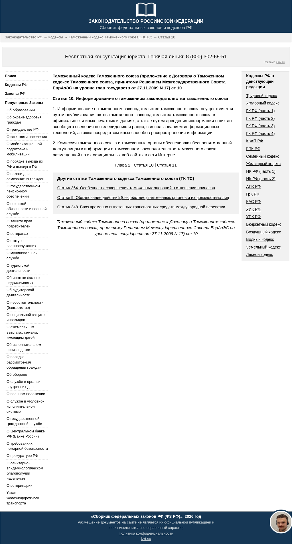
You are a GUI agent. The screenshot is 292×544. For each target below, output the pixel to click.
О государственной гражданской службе (24, 421)
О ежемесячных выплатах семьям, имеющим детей (22, 332)
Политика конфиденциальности (146, 533)
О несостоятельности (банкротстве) (25, 305)
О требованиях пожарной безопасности (27, 446)
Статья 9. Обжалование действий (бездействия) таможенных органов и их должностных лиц (143, 197)
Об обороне (17, 374)
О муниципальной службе (22, 255)
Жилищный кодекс (263, 163)
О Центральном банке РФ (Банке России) (26, 433)
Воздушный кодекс (263, 232)
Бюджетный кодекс (263, 224)
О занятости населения (27, 137)
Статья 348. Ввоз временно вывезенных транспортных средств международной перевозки (141, 207)
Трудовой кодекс (261, 95)
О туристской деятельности (18, 268)
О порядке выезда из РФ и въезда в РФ (25, 164)
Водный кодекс (260, 239)
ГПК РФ (253, 148)
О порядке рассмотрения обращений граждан (24, 362)
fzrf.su (146, 539)
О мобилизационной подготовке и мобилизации (24, 149)
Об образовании (21, 110)
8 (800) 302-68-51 (206, 56)
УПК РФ (253, 216)
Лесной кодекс (259, 254)
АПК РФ (253, 186)
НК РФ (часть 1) (260, 171)
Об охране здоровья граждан (24, 119)
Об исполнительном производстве (24, 347)
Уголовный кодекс (262, 103)
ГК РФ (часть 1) (260, 110)
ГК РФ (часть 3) (260, 126)
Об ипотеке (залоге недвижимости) (23, 280)
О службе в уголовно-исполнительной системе (25, 406)
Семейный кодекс (262, 156)
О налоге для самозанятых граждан (25, 176)
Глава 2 (122, 165)
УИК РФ (253, 209)
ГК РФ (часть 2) (260, 118)
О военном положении (26, 394)
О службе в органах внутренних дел (23, 384)
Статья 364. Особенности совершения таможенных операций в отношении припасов (136, 188)
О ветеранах (17, 233)
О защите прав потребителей (19, 223)
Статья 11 (167, 165)
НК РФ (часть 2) (260, 178)
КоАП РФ (254, 141)
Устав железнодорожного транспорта (23, 497)
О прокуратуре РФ (22, 455)
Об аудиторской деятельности (20, 292)
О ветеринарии (20, 485)
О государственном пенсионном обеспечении (23, 191)
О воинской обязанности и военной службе (26, 209)
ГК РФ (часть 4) (260, 133)
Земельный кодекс (263, 247)
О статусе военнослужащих (21, 243)
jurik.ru (280, 62)
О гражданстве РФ (22, 129)
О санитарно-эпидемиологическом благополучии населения (25, 471)
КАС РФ (253, 201)
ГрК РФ (252, 194)
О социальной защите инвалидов (25, 317)
